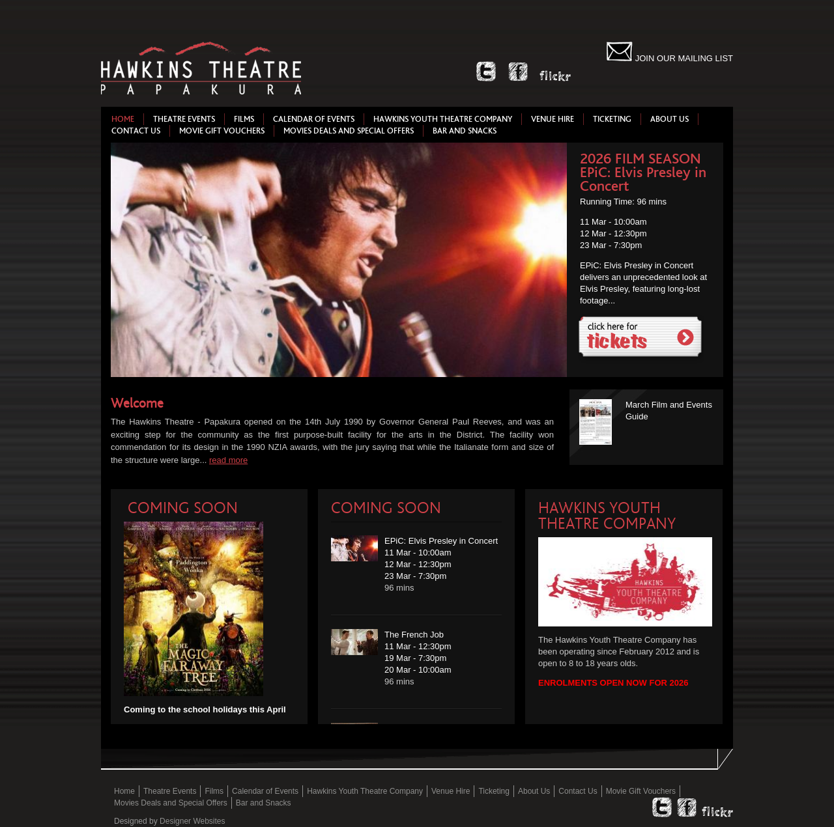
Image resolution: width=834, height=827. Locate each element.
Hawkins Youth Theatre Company (442, 119)
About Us (669, 119)
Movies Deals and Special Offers (348, 130)
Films (244, 119)
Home (122, 119)
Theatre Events (184, 119)
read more (228, 460)
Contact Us (135, 130)
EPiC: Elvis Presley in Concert (643, 179)
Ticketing (612, 119)
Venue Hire (552, 119)
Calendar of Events (313, 119)
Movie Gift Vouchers (222, 130)
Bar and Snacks (464, 130)
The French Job (414, 634)
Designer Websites (192, 821)
